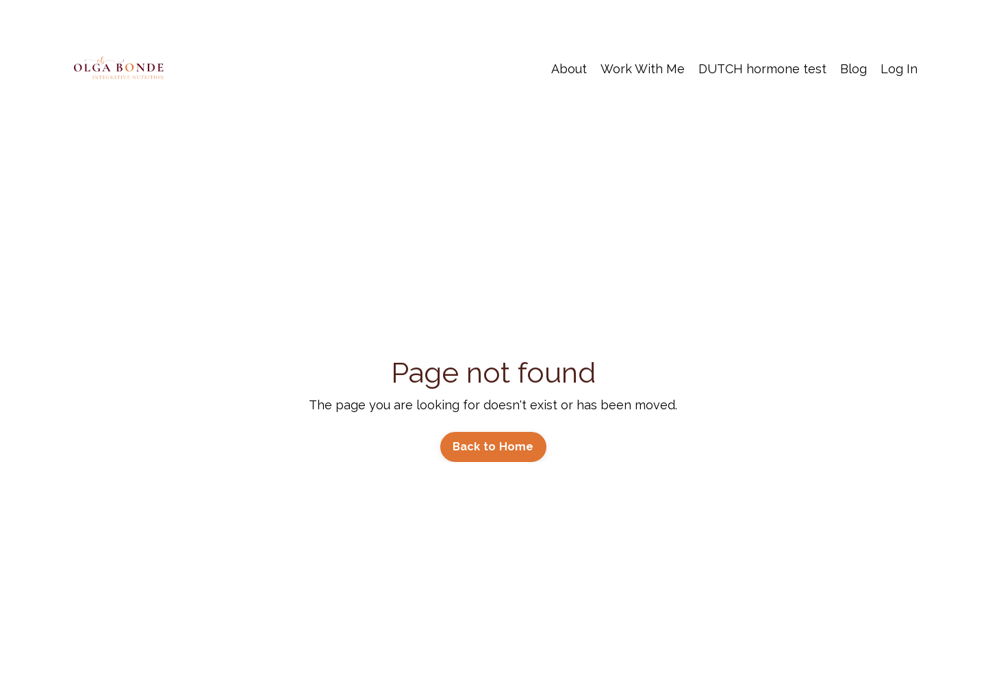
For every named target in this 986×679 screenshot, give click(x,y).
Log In (899, 69)
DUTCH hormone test (762, 69)
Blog (853, 69)
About (569, 69)
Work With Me (643, 69)
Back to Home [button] (493, 446)
